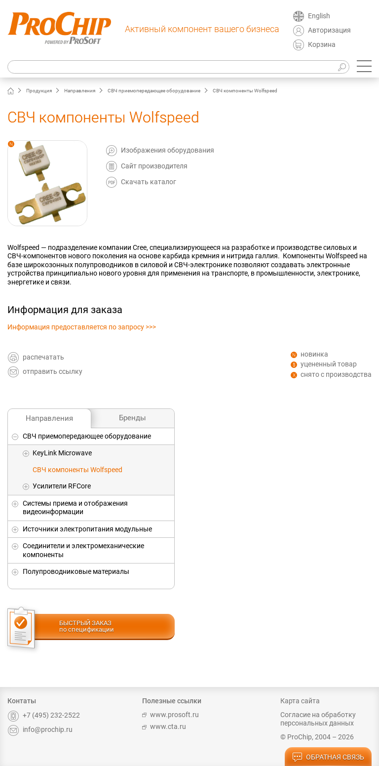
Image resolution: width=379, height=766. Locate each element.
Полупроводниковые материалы (76, 571)
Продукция (39, 90)
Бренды (132, 417)
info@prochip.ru (40, 729)
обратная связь (328, 758)
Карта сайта (300, 701)
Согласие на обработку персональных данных (318, 719)
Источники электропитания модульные (87, 529)
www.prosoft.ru (170, 715)
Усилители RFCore (62, 486)
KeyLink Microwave (62, 453)
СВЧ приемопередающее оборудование (154, 90)
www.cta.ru (164, 726)
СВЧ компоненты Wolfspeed (77, 470)
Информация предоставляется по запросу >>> (81, 327)
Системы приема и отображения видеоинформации (75, 507)
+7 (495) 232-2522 (43, 715)
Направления (79, 90)
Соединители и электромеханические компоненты (83, 550)
